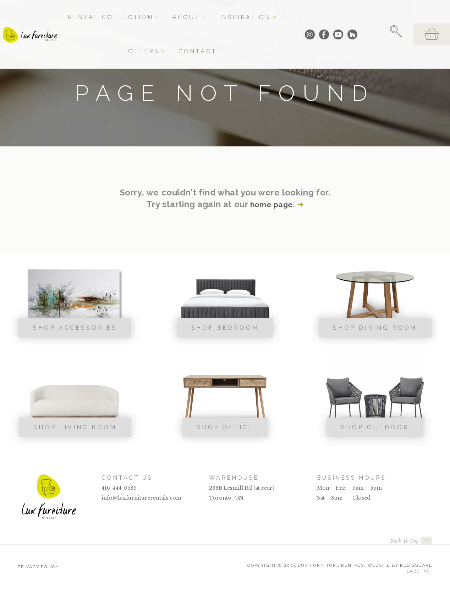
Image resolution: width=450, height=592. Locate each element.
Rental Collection (131, 11)
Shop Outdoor (375, 427)
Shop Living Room (74, 427)
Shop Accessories (75, 327)
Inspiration (218, 11)
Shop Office (225, 427)
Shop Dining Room (375, 327)
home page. (272, 204)
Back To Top (404, 541)
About (180, 11)
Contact (288, 11)
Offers (257, 11)
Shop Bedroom (225, 327)
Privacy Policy (38, 565)
